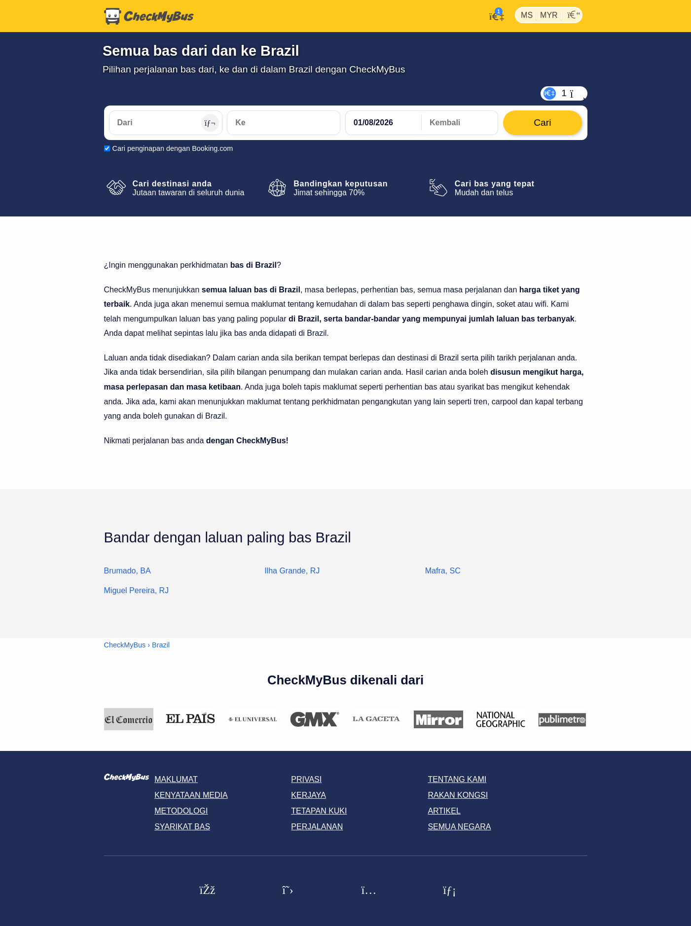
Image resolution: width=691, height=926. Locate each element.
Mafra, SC (443, 571)
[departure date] (384, 123)
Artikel (444, 811)
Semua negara (459, 826)
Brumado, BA (127, 571)
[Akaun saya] (494, 15)
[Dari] (165, 123)
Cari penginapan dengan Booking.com (172, 148)
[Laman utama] (149, 16)
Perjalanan (317, 826)
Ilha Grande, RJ (292, 571)
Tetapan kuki (319, 811)
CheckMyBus (125, 645)
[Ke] (283, 123)
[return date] (460, 123)
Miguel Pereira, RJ (136, 590)
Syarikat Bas (182, 826)
